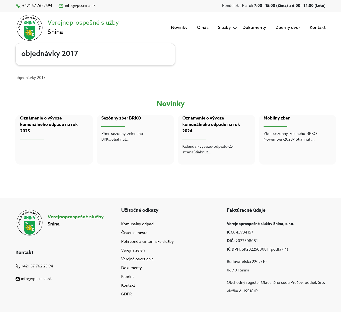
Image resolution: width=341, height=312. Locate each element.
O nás (203, 27)
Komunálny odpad (137, 224)
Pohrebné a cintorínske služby (147, 241)
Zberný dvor (288, 27)
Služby (224, 27)
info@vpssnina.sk (76, 6)
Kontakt (318, 27)
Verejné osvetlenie (137, 259)
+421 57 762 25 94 (34, 266)
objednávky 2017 (30, 78)
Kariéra (127, 277)
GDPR (126, 294)
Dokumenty (254, 27)
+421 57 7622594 (33, 6)
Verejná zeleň (133, 250)
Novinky (179, 27)
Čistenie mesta (134, 233)
